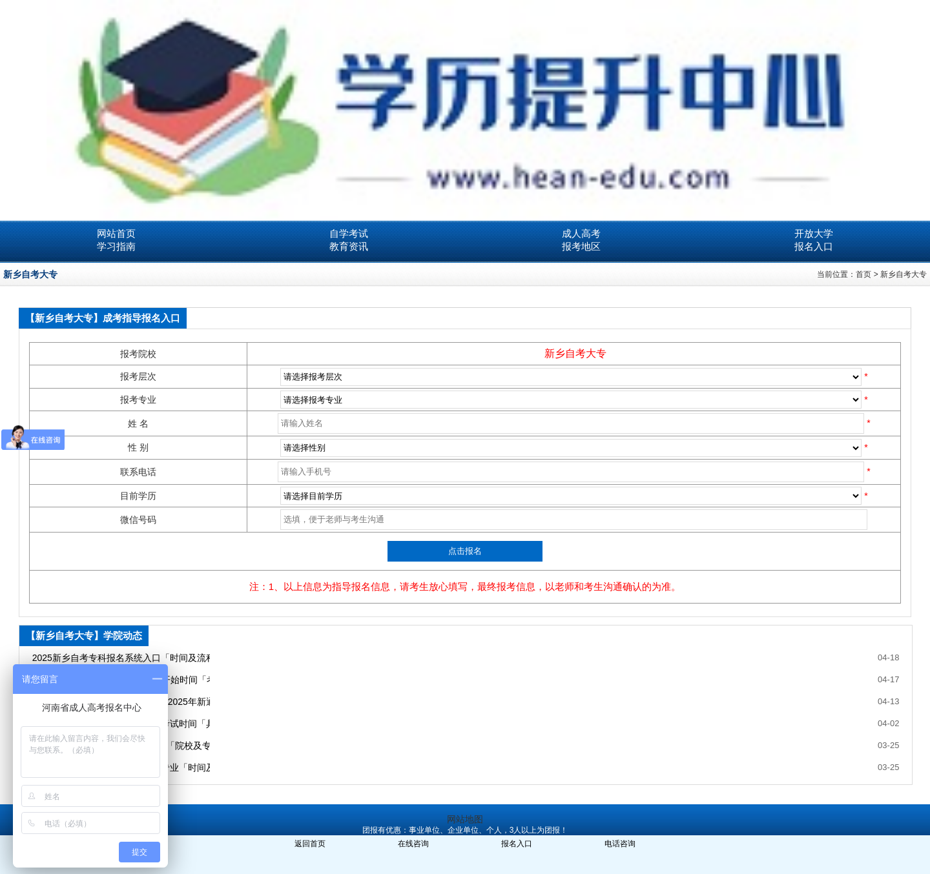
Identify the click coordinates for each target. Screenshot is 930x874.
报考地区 (581, 246)
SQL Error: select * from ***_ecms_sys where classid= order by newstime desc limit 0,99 (571, 400)
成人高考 (581, 233)
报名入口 (813, 246)
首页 (863, 274)
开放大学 (813, 233)
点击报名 (465, 551)
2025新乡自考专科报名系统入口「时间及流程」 (121, 658)
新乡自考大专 (903, 274)
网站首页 (116, 233)
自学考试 (348, 233)
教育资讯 (348, 246)
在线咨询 (413, 843)
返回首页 (310, 843)
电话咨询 (620, 843)
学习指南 (116, 246)
